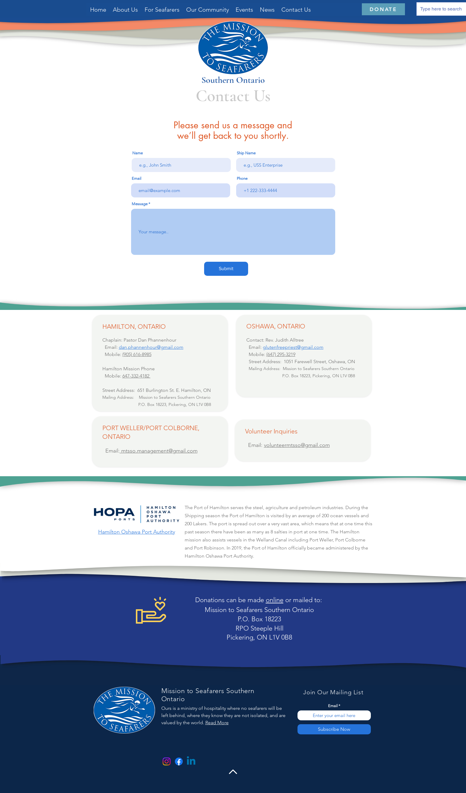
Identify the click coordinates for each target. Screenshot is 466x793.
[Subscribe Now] (334, 729)
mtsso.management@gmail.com (159, 451)
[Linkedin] (191, 761)
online (274, 600)
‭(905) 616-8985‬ (136, 354)
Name (137, 153)
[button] (162, 9)
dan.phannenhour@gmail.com (151, 347)
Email (136, 178)
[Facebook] (179, 761)
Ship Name (246, 153)
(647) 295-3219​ (280, 354)
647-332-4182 (136, 376)
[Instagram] (166, 761)
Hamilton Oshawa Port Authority (136, 532)
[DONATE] (383, 9)
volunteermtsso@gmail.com (297, 445)
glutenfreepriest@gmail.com (293, 347)
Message (140, 204)
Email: (111, 451)
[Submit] (226, 269)
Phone (242, 178)
